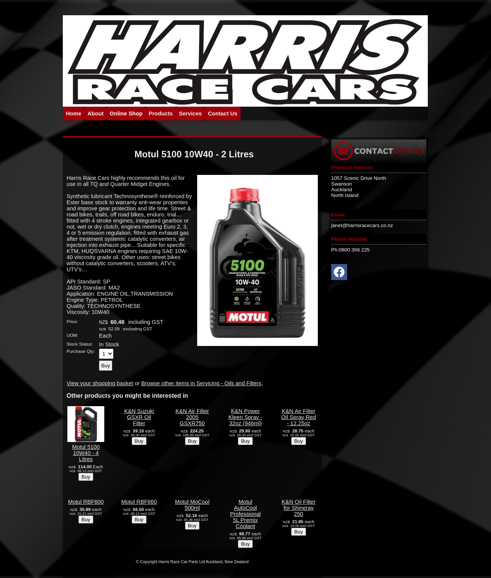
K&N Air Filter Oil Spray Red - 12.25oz (298, 417)
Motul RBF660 (139, 502)
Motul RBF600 (86, 502)
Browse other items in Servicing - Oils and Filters (201, 383)
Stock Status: (80, 343)
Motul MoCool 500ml (192, 505)
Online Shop (126, 113)
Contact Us (222, 113)
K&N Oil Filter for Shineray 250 (299, 508)
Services (190, 113)
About (96, 113)
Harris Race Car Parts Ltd (181, 561)
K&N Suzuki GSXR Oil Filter (139, 417)
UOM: (72, 335)
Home (73, 113)
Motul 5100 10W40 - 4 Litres (86, 453)
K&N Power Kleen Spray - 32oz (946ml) (245, 417)
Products (160, 113)
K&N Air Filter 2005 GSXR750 (192, 417)
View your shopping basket (100, 383)
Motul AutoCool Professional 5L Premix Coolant (245, 514)
